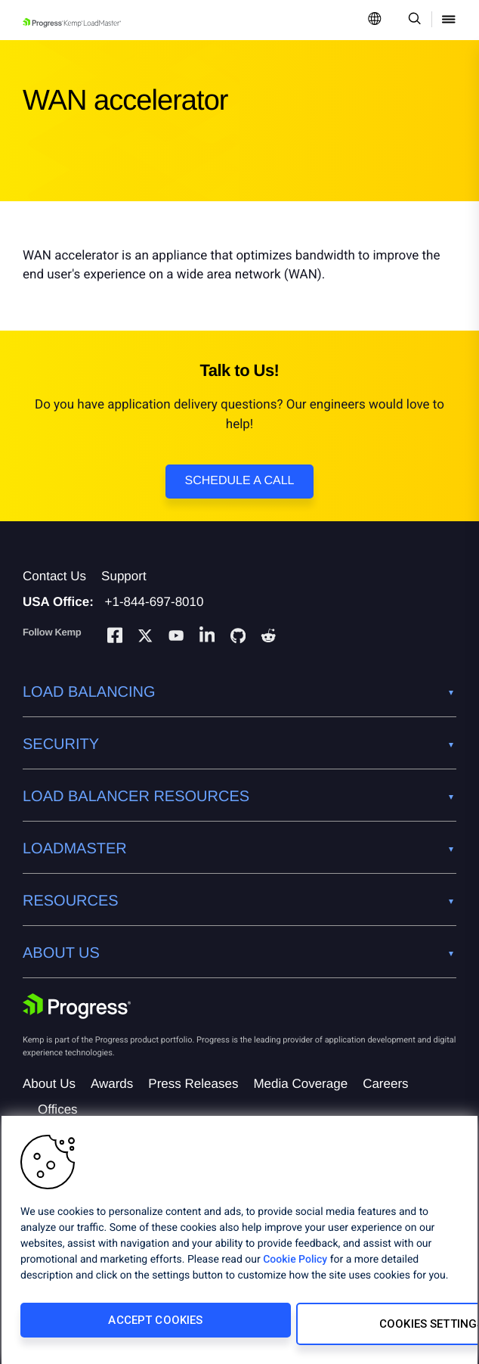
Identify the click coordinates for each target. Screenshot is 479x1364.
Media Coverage (300, 1084)
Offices (58, 1109)
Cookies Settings (341, 1327)
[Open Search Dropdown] (412, 20)
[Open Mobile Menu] (448, 20)
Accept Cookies (122, 1327)
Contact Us (54, 576)
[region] (239, 1243)
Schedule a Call (240, 480)
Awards (112, 1084)
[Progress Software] (77, 1006)
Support (124, 576)
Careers (385, 1084)
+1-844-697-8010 (154, 602)
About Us (49, 1084)
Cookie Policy (295, 1267)
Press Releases (193, 1084)
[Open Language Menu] (374, 20)
